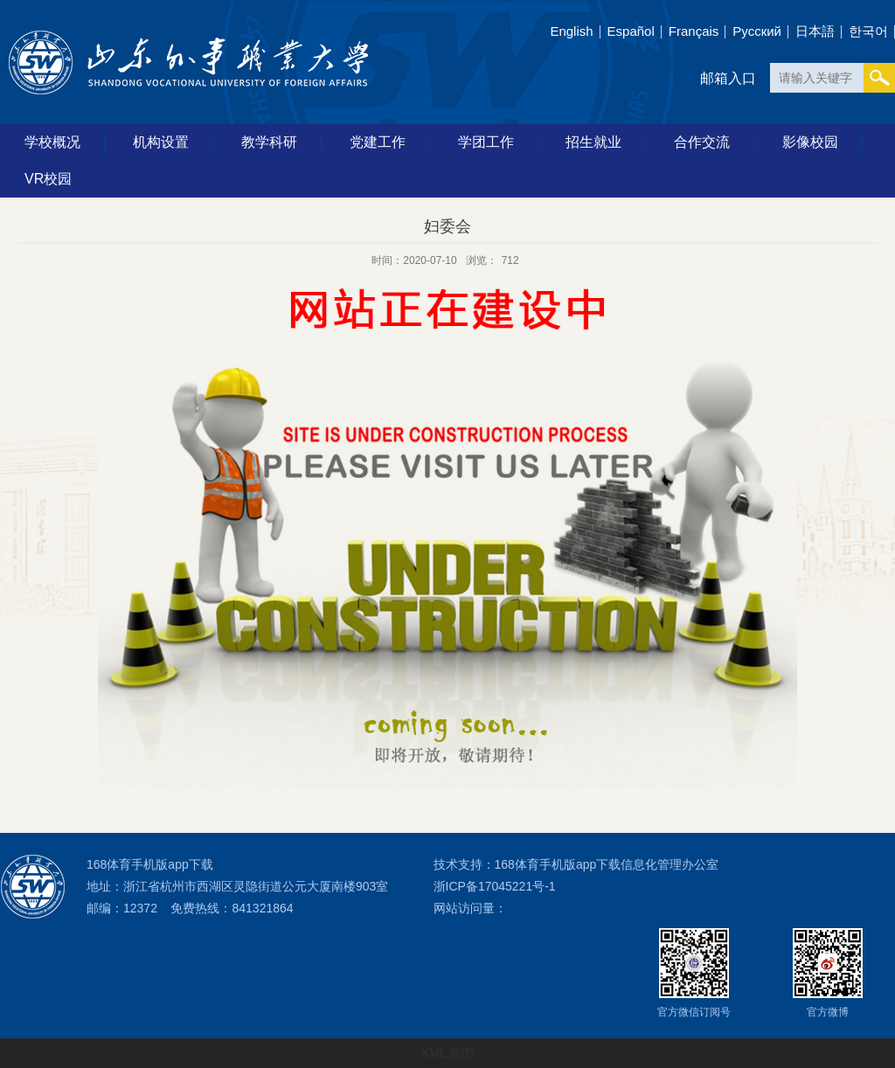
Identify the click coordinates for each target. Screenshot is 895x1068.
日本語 (815, 31)
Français (694, 31)
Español (631, 31)
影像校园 (810, 142)
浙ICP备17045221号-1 (495, 886)
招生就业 (593, 142)
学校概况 (52, 142)
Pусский (756, 31)
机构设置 (161, 142)
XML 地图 (447, 1053)
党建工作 (378, 142)
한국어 (868, 31)
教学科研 (269, 142)
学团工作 (486, 142)
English (571, 31)
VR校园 (48, 178)
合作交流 (702, 142)
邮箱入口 (728, 78)
